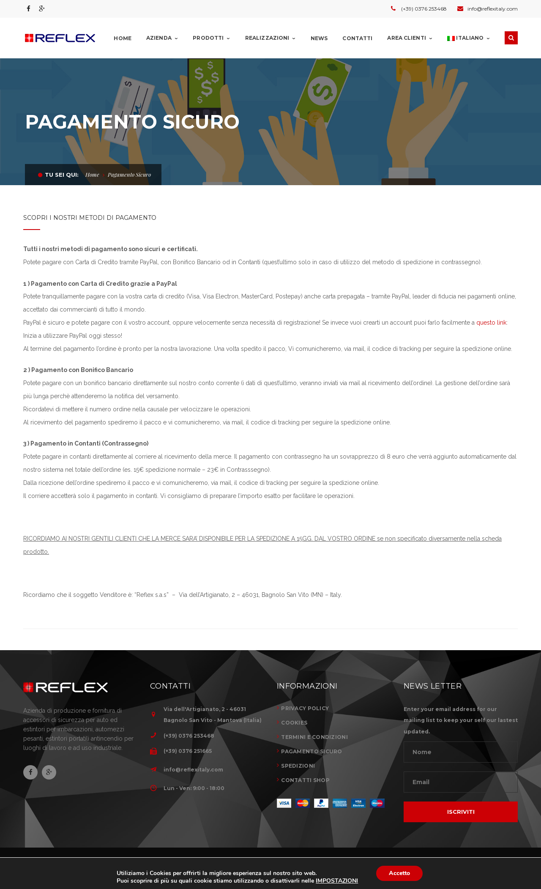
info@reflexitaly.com (193, 769)
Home (92, 174)
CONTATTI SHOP (305, 780)
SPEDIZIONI (298, 766)
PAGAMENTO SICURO (311, 751)
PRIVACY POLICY (305, 708)
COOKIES (294, 722)
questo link (491, 322)
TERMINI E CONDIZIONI (314, 737)
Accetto (399, 873)
